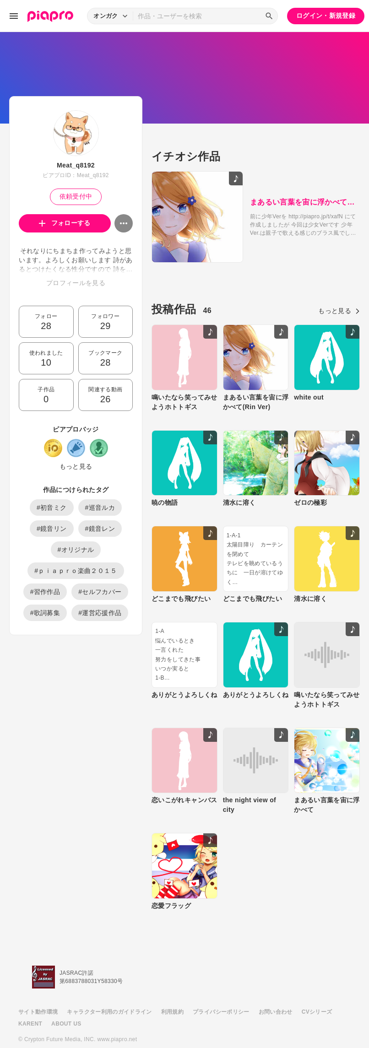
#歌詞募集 (45, 612)
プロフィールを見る (75, 282)
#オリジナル (76, 549)
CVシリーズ (317, 989)
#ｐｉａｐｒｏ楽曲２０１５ (75, 570)
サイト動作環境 (38, 989)
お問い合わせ (276, 989)
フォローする (65, 223)
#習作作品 (45, 591)
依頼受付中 (76, 196)
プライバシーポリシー (221, 989)
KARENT (30, 1001)
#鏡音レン (100, 528)
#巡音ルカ (100, 507)
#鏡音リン (52, 528)
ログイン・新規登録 (325, 15)
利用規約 (172, 989)
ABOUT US (66, 1001)
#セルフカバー (99, 591)
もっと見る (76, 466)
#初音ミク (52, 507)
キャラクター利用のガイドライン (109, 989)
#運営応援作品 (99, 612)
